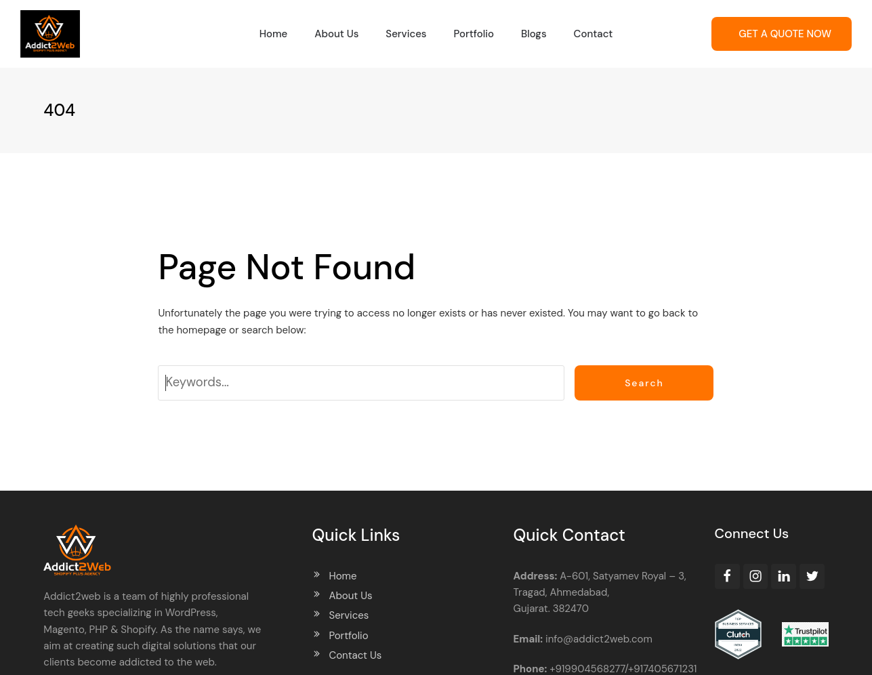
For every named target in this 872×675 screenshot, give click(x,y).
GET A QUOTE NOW (785, 34)
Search (644, 383)
